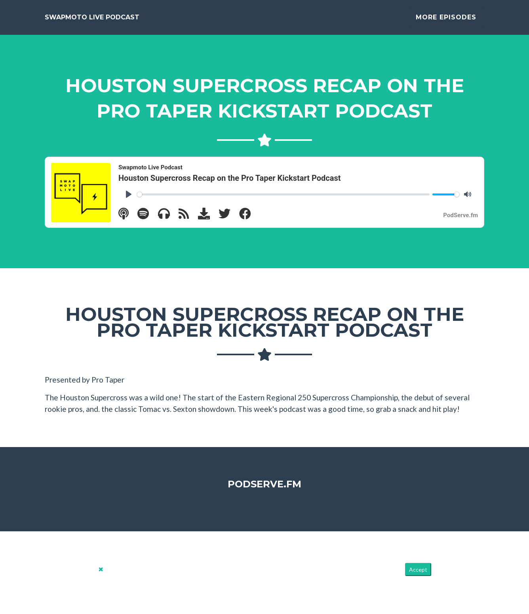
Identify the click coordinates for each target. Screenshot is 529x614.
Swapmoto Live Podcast (92, 20)
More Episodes (446, 20)
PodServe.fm (264, 490)
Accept (418, 575)
